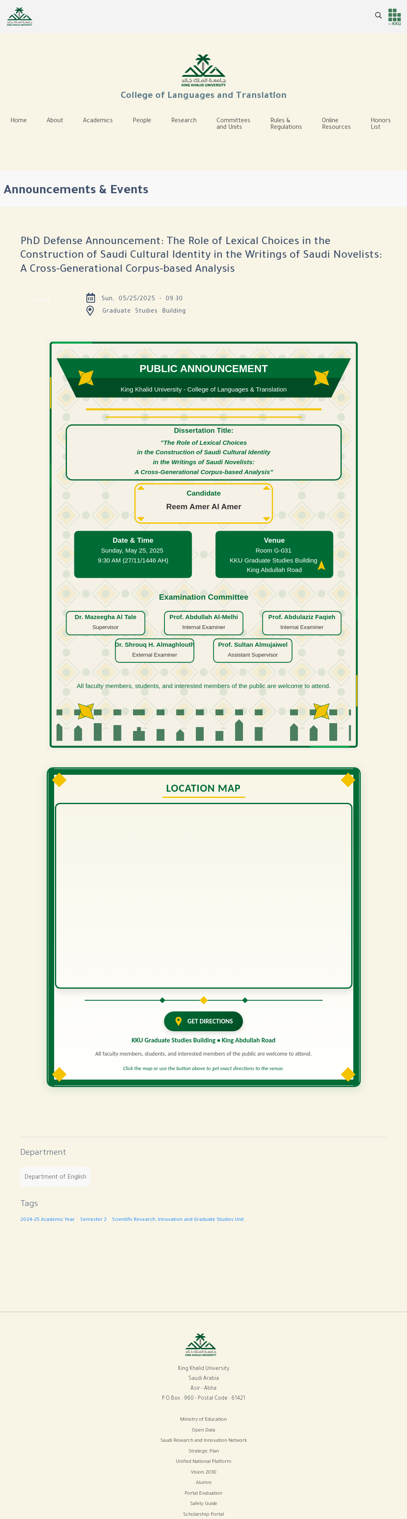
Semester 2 (93, 1220)
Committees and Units (233, 124)
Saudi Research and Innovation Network (203, 1441)
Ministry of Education (203, 1420)
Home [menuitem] (18, 121)
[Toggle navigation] (18, 146)
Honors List (381, 124)
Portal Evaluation (203, 1494)
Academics (98, 121)
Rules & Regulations (286, 124)
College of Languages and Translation (203, 77)
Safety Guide (203, 1504)
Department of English (55, 1178)
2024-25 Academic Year (47, 1220)
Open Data (203, 1431)
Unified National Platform (203, 1462)
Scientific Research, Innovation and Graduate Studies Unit (178, 1220)
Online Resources (336, 124)
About (55, 121)
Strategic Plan (203, 1452)
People (142, 121)
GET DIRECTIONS (203, 1021)
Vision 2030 (204, 1473)
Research (184, 121)
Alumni (204, 1483)
